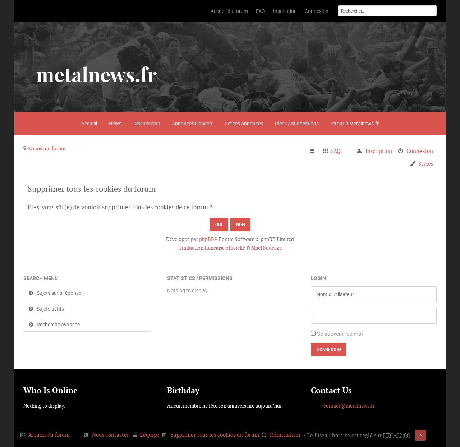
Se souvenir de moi (340, 333)
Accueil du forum (46, 148)
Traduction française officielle (212, 248)
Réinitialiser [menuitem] (285, 434)
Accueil (89, 123)
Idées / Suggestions (297, 123)
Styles (425, 163)
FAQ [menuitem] (336, 151)
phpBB (206, 239)
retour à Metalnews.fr (355, 123)
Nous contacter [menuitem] (110, 434)
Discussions (146, 123)
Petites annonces (244, 123)
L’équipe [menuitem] (150, 434)
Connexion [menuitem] (419, 151)
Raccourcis (315, 151)
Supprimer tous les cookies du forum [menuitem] (214, 434)
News (115, 123)
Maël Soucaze (266, 248)
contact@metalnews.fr (348, 405)
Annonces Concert (192, 123)
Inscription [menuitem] (378, 151)
